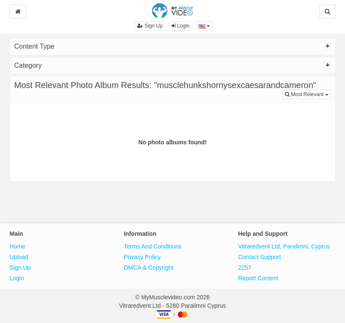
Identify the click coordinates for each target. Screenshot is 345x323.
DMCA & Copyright (148, 267)
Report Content (258, 278)
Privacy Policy (142, 257)
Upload (19, 257)
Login (180, 26)
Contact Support (259, 257)
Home (17, 246)
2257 (244, 267)
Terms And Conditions (152, 246)
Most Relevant (308, 93)
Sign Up (150, 26)
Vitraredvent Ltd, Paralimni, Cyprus (284, 246)
